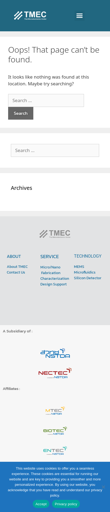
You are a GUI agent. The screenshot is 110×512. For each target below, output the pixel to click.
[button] (80, 16)
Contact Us (16, 272)
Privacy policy (66, 504)
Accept (41, 504)
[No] (103, 487)
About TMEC (17, 267)
